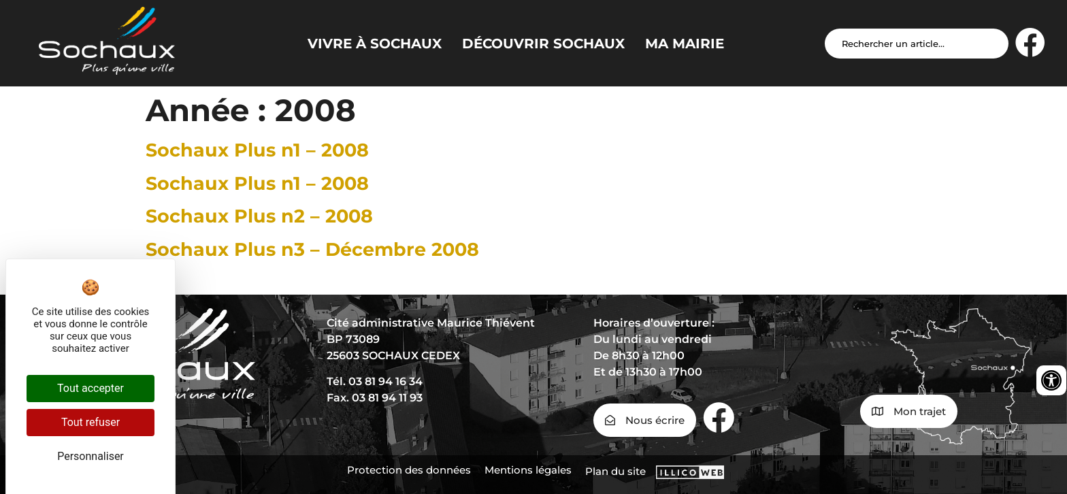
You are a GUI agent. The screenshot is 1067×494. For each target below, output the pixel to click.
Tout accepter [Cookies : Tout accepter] (90, 388)
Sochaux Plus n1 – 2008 (257, 150)
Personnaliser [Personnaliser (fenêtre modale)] (90, 456)
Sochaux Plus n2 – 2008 (259, 216)
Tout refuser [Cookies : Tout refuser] (90, 422)
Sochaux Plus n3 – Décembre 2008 (312, 249)
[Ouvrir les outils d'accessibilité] (1051, 380)
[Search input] (916, 44)
